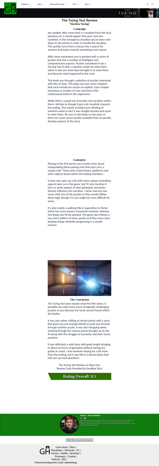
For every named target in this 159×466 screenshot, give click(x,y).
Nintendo (69, 450)
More (88, 4)
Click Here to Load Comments (79, 440)
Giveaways (60, 456)
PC (78, 450)
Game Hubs (62, 447)
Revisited (74, 453)
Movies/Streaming (58, 4)
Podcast (56, 459)
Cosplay (72, 456)
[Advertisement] (79, 139)
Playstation (56, 450)
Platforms (26, 4)
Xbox (72, 447)
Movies (55, 453)
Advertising (71, 462)
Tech (76, 4)
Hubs (40, 4)
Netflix (64, 453)
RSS (64, 459)
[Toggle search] (152, 4)
